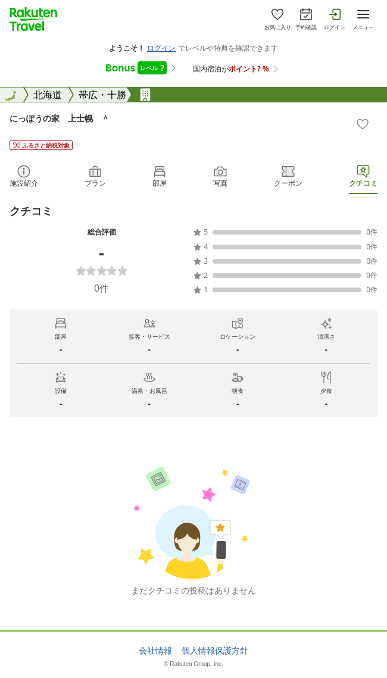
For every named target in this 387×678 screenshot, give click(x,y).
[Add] (362, 124)
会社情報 (155, 650)
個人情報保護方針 (215, 650)
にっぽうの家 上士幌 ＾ (60, 118)
